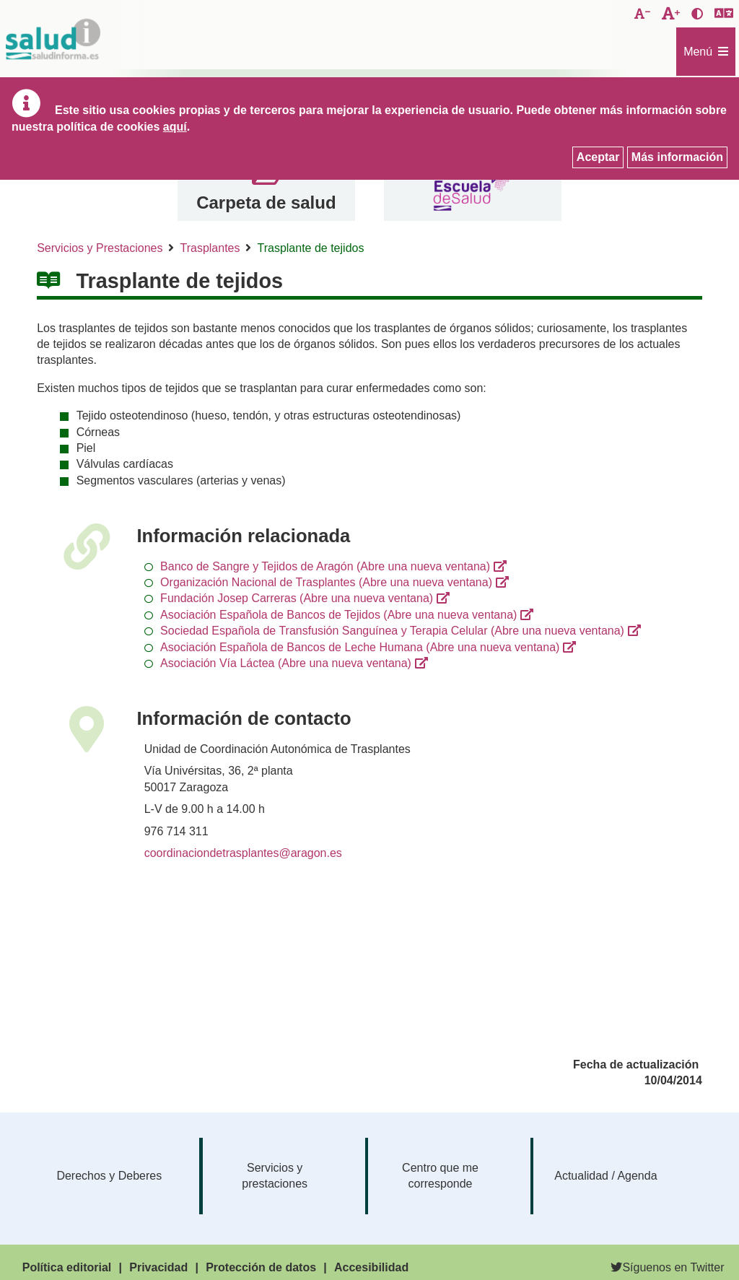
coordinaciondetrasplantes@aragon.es (243, 853)
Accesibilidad (371, 1267)
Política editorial (67, 1267)
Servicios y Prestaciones (99, 248)
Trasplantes (210, 248)
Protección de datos (261, 1267)
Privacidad (158, 1267)
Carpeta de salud (266, 202)
